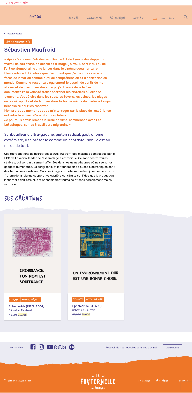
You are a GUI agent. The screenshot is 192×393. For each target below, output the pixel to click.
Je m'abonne (172, 348)
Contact (139, 18)
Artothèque (118, 18)
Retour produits (13, 34)
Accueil (73, 18)
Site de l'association (17, 3)
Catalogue (94, 18)
